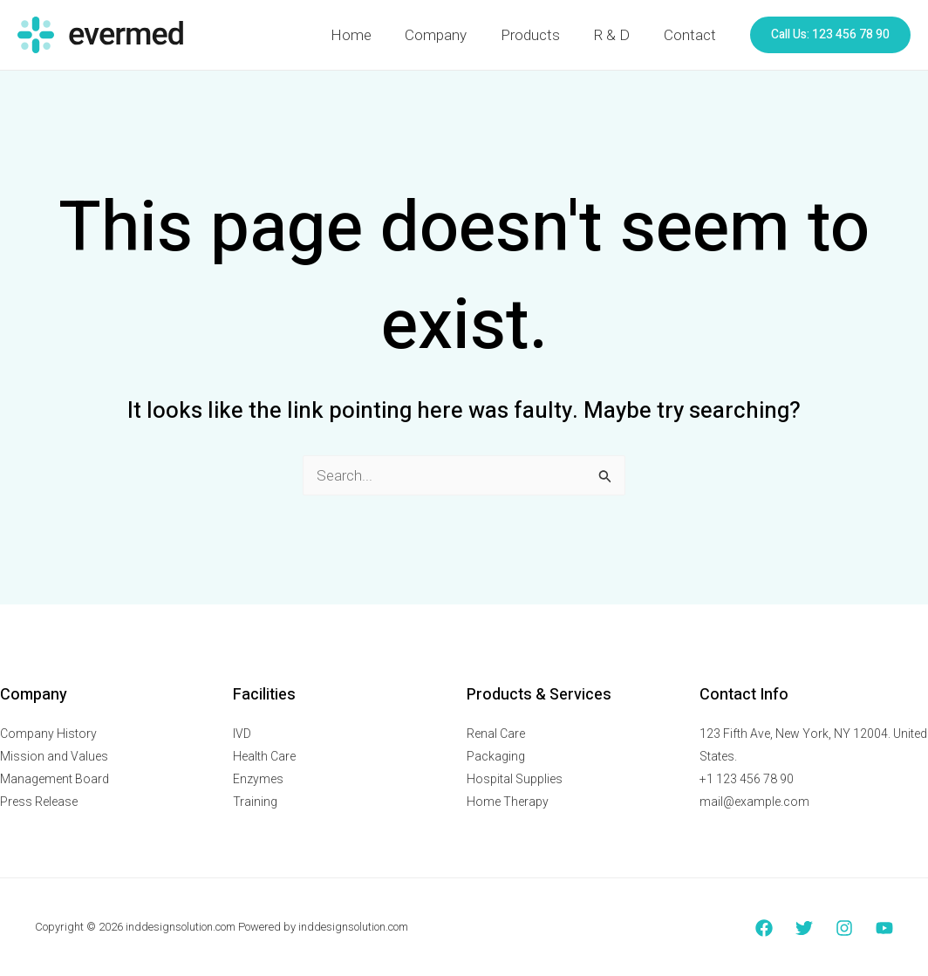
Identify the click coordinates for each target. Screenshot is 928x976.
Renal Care (496, 734)
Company (450, 35)
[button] (830, 35)
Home (368, 35)
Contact (691, 35)
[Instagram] (844, 928)
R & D (617, 35)
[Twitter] (804, 928)
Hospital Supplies (515, 779)
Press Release (39, 802)
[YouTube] (884, 928)
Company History (48, 734)
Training (255, 802)
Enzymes (258, 779)
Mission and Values (54, 756)
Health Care (264, 756)
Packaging (496, 756)
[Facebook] (764, 928)
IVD (242, 734)
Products (540, 35)
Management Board (54, 779)
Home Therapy (508, 802)
